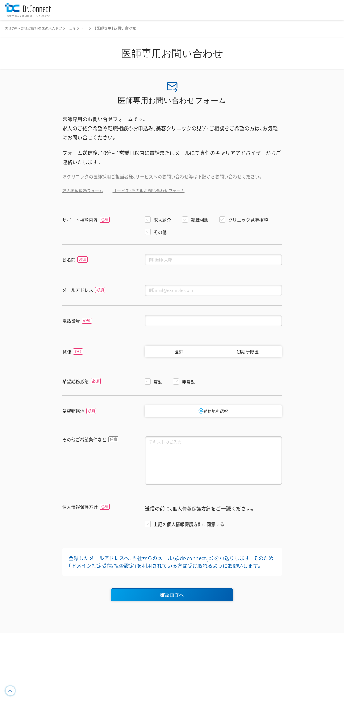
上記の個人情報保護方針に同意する (189, 532)
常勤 (158, 384)
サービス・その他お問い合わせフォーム (154, 190)
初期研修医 (248, 354)
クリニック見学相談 (248, 219)
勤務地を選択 (213, 414)
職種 (66, 354)
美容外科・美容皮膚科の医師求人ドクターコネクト (47, 28)
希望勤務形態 (75, 384)
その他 (160, 232)
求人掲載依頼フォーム (84, 190)
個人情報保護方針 (80, 515)
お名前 (68, 260)
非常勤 (188, 384)
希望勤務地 (73, 414)
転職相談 (199, 219)
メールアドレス (77, 292)
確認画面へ (172, 603)
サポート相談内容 (80, 220)
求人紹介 (162, 219)
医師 (178, 354)
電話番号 (71, 323)
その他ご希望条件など (84, 443)
